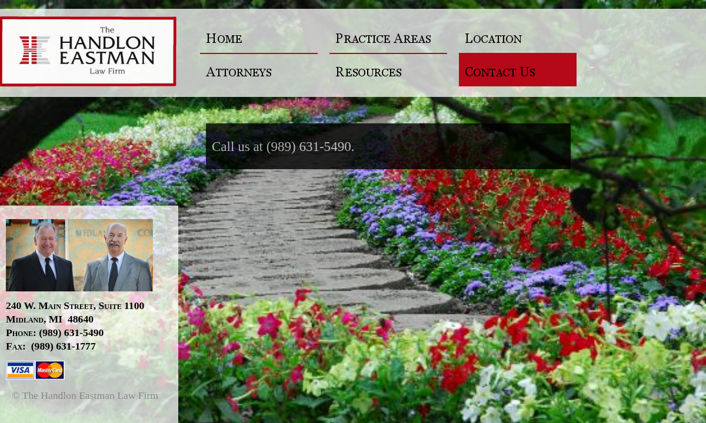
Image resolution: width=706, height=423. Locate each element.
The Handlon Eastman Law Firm (95, 53)
